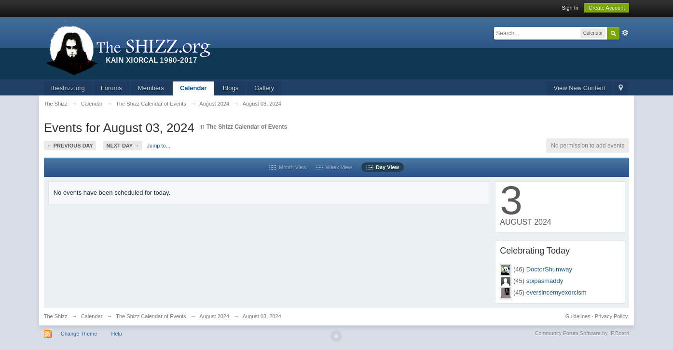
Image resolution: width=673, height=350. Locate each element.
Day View (382, 167)
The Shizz (56, 316)
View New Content (579, 88)
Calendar (193, 88)
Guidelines (578, 316)
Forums (111, 88)
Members (151, 88)
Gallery (264, 88)
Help (116, 334)
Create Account (607, 8)
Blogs (231, 88)
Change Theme (79, 334)
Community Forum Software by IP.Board (582, 333)
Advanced (625, 33)
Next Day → (122, 145)
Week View (334, 167)
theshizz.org (68, 88)
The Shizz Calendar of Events (246, 126)
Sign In (570, 8)
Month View (287, 167)
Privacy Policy (611, 316)
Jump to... (158, 145)
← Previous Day (70, 145)
